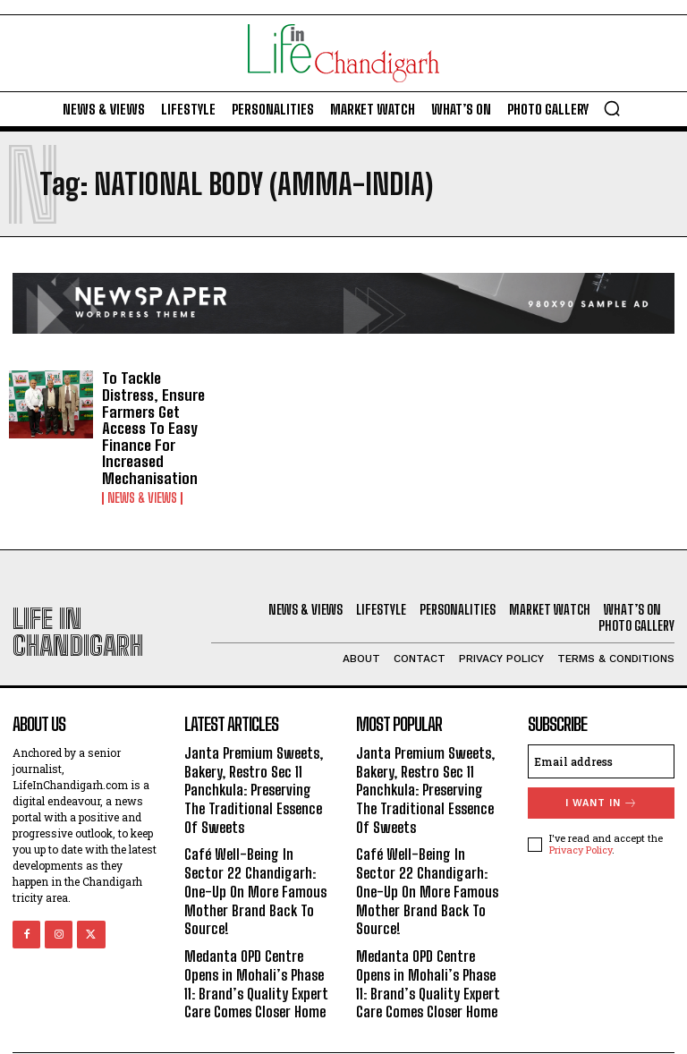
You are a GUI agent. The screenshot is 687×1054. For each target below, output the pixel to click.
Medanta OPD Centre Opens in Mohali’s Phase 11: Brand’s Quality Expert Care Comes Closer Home (254, 946)
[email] (601, 739)
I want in (601, 780)
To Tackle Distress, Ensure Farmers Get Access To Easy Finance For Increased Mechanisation (159, 417)
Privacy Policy (580, 827)
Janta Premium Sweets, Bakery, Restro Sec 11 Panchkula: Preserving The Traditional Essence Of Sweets (257, 765)
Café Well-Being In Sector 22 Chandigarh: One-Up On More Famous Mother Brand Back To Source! (253, 860)
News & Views (142, 476)
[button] (612, 108)
